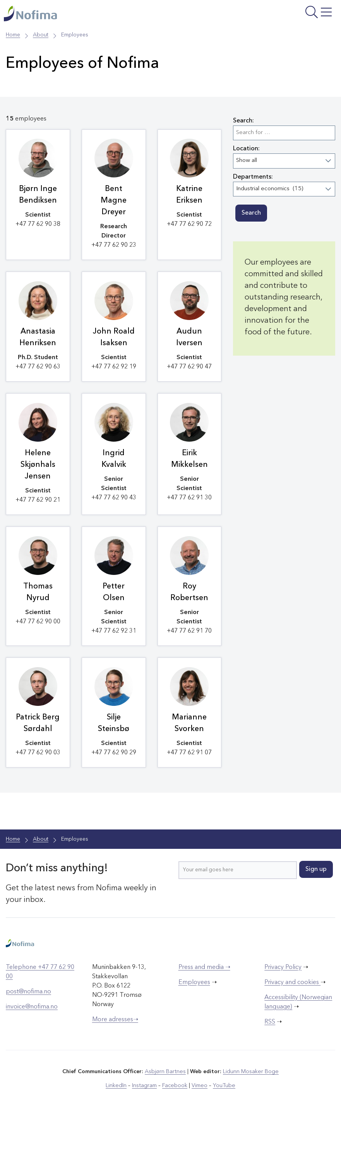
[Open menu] (279, 15)
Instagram (145, 1134)
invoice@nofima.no (32, 1056)
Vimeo (199, 1134)
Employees (194, 1032)
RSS (269, 1071)
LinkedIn (117, 1134)
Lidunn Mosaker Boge (250, 1121)
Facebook (175, 1134)
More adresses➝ (115, 1069)
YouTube (223, 1134)
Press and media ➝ (204, 1016)
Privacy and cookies (292, 1032)
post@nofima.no (28, 1041)
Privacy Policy (283, 1016)
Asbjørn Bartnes (166, 1121)
